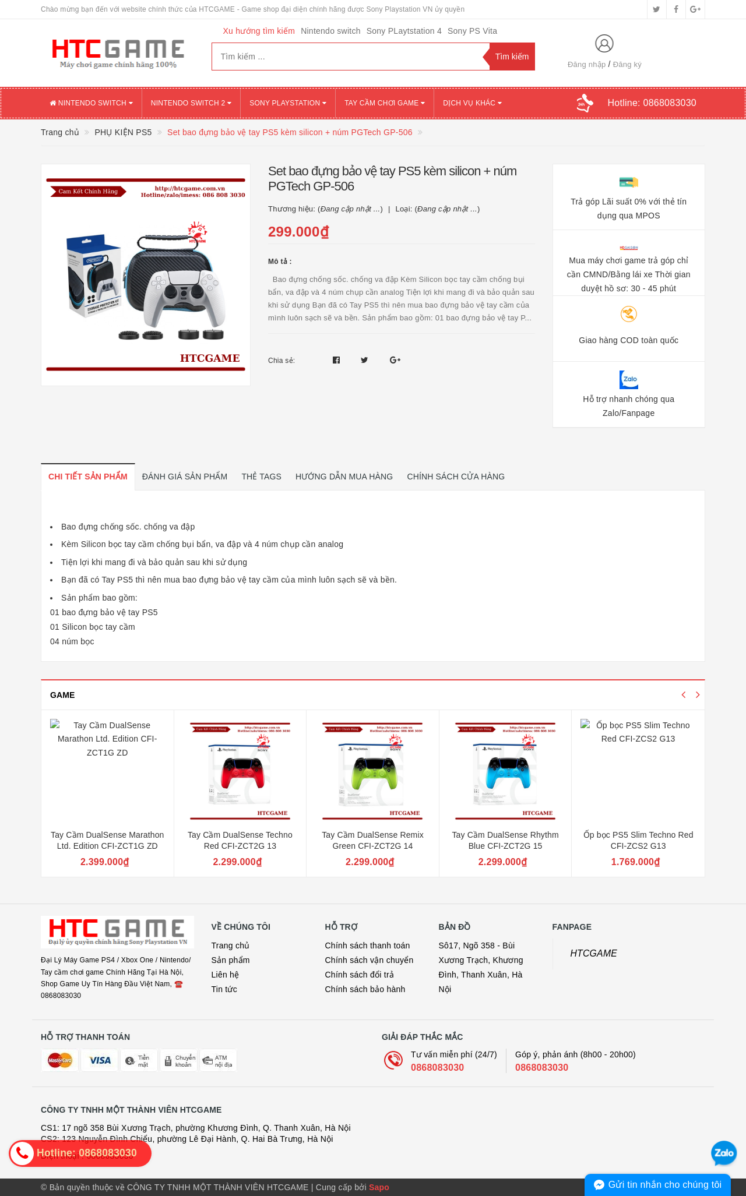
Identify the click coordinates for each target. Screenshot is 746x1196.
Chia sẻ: (281, 361)
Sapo (379, 1187)
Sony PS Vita (472, 31)
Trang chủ (231, 945)
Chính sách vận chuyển (369, 960)
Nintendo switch (331, 31)
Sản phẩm (231, 960)
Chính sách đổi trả (360, 974)
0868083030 (437, 1067)
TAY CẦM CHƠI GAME (384, 103)
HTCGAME (594, 953)
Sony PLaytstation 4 (404, 31)
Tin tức (224, 989)
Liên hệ (226, 974)
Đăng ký (627, 64)
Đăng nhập (587, 64)
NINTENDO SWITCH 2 (191, 103)
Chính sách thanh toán (367, 945)
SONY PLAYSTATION (287, 103)
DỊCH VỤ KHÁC (472, 103)
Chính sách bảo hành (365, 989)
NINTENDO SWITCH (91, 103)
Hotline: (652, 103)
